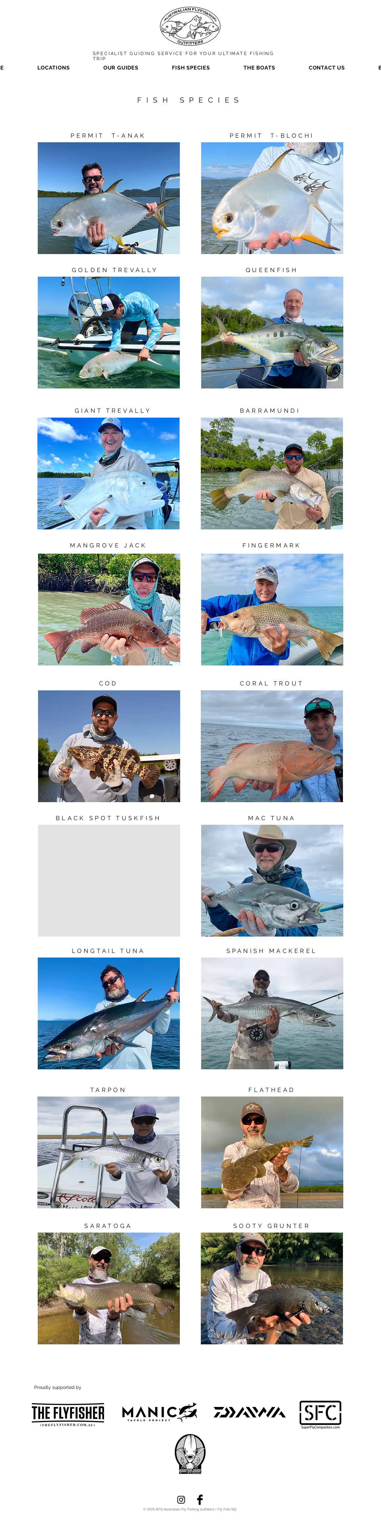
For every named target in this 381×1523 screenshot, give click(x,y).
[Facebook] (200, 1499)
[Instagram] (181, 1499)
